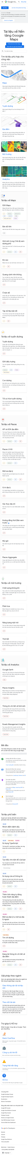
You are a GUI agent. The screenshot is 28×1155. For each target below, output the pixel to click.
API (20, 251)
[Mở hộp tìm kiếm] (19, 2)
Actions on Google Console (7, 1117)
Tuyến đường (7, 106)
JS (3, 213)
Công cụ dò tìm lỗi (9, 1052)
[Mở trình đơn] (2, 2)
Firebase (3, 1137)
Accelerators (4, 1099)
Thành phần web (7, 218)
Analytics (6, 179)
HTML (16, 216)
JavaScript (15, 775)
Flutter (15, 218)
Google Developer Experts (7, 1096)
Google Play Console (6, 1112)
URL (4, 233)
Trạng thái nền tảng (10, 1065)
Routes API (15, 804)
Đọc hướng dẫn (10, 765)
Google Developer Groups (7, 1094)
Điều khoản (3, 1147)
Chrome (3, 1134)
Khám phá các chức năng (14, 44)
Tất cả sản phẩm (5, 1141)
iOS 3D (10, 216)
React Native (6, 372)
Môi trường (6, 154)
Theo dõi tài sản (8, 1002)
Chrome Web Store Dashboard (8, 1122)
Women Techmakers (6, 1101)
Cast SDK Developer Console (8, 1120)
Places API (8, 789)
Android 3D (17, 213)
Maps (4, 83)
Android (9, 213)
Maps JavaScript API (18, 787)
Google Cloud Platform (6, 1139)
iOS (4, 216)
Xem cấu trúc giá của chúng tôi (14, 46)
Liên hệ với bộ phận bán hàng (19, 7)
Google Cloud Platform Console (8, 1110)
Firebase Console (5, 1115)
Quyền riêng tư (11, 1147)
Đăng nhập (23, 1)
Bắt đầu (5, 7)
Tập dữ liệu (5, 698)
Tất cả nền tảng (6, 868)
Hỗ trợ (5, 1080)
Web (4, 679)
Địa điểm (5, 129)
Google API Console (5, 1108)
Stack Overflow (8, 1038)
